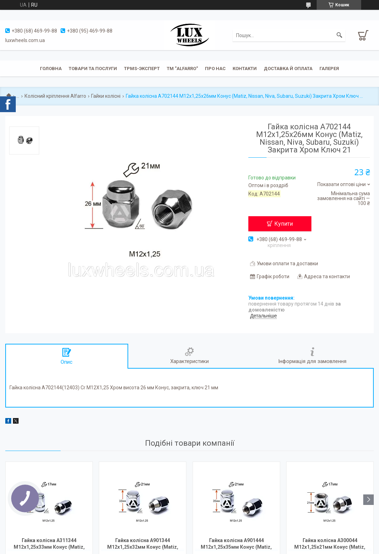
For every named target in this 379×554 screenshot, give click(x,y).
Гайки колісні (105, 96)
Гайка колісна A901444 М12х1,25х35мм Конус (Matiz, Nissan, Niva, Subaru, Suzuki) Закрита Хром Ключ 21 (236, 544)
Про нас (215, 68)
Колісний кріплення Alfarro (55, 96)
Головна (51, 68)
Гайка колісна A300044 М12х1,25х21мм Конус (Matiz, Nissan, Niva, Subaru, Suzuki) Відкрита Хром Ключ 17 (329, 544)
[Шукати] (339, 35)
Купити (283, 223)
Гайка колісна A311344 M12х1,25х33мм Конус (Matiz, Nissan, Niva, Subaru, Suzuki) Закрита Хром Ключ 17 (49, 544)
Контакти (245, 68)
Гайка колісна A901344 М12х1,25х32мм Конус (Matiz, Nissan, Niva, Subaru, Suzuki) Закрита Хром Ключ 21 (142, 544)
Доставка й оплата (288, 68)
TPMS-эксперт (142, 68)
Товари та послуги (93, 68)
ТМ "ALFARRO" (182, 68)
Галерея (329, 68)
